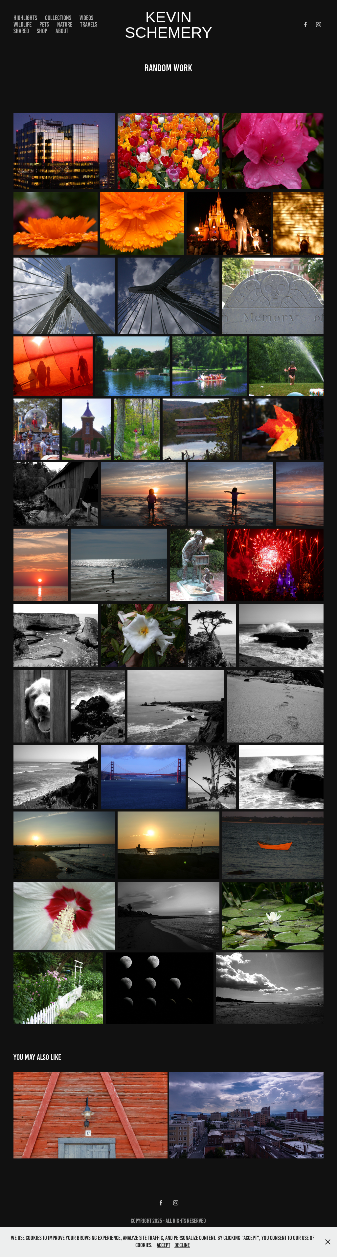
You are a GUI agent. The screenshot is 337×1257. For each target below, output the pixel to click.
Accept (163, 1245)
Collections (58, 17)
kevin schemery (168, 24)
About (62, 31)
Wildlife (22, 24)
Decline (182, 1245)
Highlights (25, 17)
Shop (42, 31)
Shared (21, 31)
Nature (64, 24)
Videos (86, 17)
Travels (88, 24)
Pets (44, 24)
